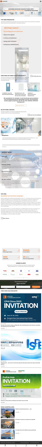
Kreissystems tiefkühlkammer (10, 44)
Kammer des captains (8, 34)
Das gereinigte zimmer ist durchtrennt (12, 31)
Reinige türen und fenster (9, 41)
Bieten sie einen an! (21, 105)
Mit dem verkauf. (4, 179)
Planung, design (4, 164)
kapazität (2, 156)
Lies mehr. (6, 146)
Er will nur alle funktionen (9, 38)
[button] (20, 14)
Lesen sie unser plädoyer (34, 115)
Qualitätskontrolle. (5, 171)
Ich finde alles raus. (35, 76)
